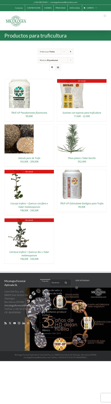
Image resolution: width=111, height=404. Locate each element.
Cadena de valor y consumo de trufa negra (52, 293)
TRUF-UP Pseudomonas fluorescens (29, 112)
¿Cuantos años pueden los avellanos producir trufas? (54, 312)
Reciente (55, 282)
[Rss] (5, 323)
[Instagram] (19, 323)
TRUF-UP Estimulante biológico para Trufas (82, 203)
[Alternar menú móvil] (105, 15)
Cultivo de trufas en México (53, 328)
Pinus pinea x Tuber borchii (82, 158)
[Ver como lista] (58, 67)
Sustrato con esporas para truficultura (81, 112)
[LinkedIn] (23, 323)
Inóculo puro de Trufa (29, 158)
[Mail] (28, 323)
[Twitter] (10, 323)
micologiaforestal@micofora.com (63, 2)
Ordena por (47, 51)
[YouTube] (14, 323)
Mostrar (49, 60)
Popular (45, 281)
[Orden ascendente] (70, 52)
